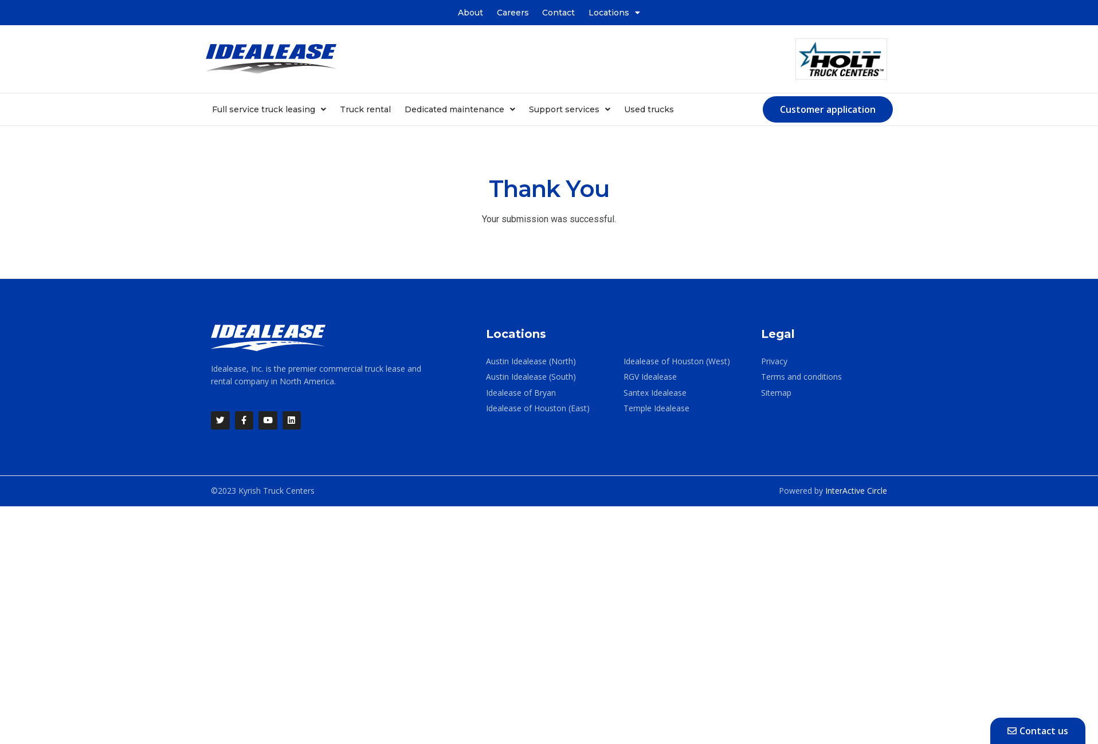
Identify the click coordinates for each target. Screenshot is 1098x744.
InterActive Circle (856, 491)
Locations (615, 12)
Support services (569, 109)
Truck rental (365, 109)
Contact (559, 12)
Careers (513, 12)
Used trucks (649, 109)
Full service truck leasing (269, 109)
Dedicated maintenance (460, 109)
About (470, 12)
